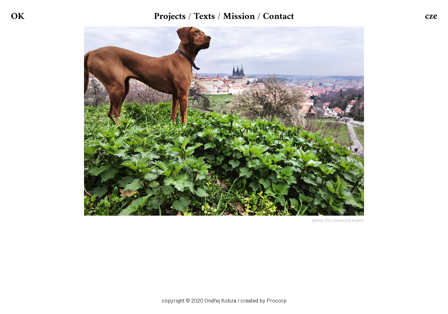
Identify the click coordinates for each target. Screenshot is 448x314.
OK (17, 16)
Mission (239, 16)
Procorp (277, 300)
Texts (204, 16)
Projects (170, 16)
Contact (278, 16)
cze (431, 16)
